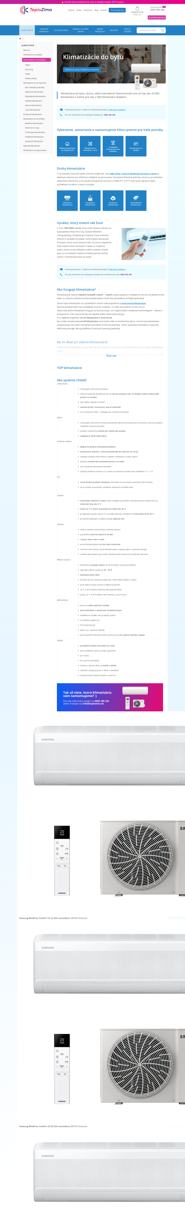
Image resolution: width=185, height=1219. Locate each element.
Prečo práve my (117, 10)
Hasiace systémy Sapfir (81, 30)
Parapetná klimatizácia (96, 204)
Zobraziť (83, 918)
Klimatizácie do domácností (34, 83)
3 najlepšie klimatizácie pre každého (123, 149)
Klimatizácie (27, 30)
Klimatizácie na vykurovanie (34, 150)
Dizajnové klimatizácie (32, 114)
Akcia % (26, 50)
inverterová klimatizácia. (134, 303)
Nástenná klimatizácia (69, 204)
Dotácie (71, 10)
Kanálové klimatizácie (34, 123)
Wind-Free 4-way (32, 128)
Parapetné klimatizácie (34, 137)
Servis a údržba (127, 30)
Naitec (27, 65)
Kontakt (103, 10)
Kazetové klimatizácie (34, 141)
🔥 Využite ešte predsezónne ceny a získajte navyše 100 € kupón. (92, 2)
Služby (79, 10)
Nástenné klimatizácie (34, 92)
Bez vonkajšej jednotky (34, 87)
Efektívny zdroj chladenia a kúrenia (82, 69)
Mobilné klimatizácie (33, 101)
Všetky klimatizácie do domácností (69, 149)
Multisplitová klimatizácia (151, 204)
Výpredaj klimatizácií (31, 146)
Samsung (29, 69)
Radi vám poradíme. (117, 109)
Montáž (114, 30)
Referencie (88, 10)
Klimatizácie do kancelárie (34, 119)
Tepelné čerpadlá (43, 30)
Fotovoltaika (61, 30)
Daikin (27, 74)
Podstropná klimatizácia (35, 132)
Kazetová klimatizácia (124, 204)
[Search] (162, 30)
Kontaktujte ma (157, 17)
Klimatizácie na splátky (151, 149)
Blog (96, 10)
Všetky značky (31, 78)
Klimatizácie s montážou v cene (96, 149)
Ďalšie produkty (100, 30)
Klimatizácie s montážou (34, 60)
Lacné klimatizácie (32, 110)
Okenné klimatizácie (33, 105)
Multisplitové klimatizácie (35, 96)
